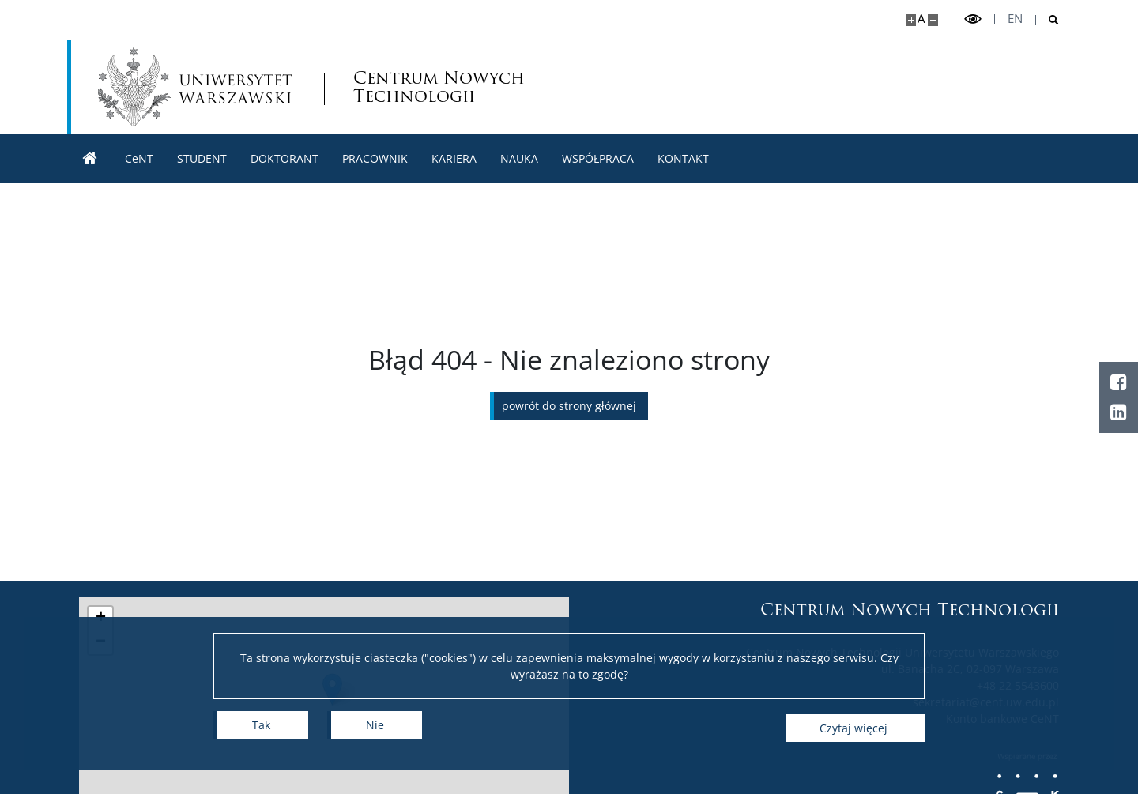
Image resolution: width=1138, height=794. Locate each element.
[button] (100, 618)
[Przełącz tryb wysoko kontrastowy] (972, 19)
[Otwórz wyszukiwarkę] (1047, 20)
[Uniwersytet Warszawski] (195, 86)
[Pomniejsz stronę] (933, 20)
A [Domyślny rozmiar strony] (921, 18)
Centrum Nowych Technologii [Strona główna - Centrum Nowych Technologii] (441, 87)
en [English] (1015, 18)
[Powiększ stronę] (911, 20)
